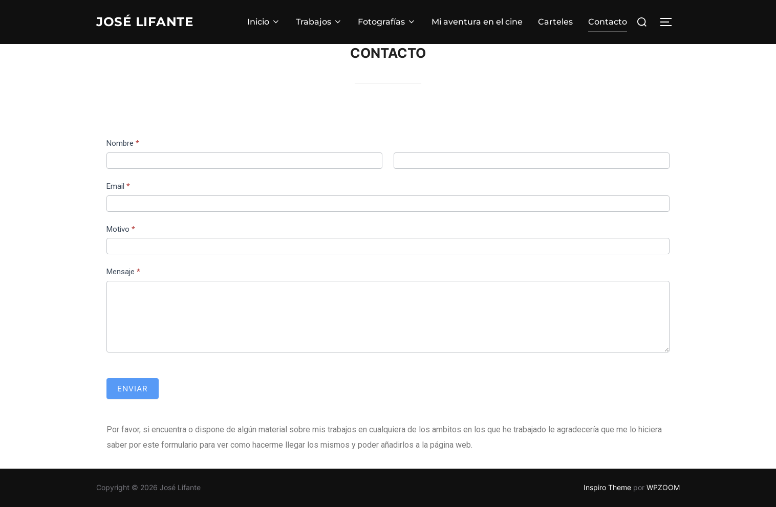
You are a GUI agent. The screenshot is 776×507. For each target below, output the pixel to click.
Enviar (132, 388)
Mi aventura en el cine (477, 22)
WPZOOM (663, 487)
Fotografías (387, 22)
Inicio (264, 22)
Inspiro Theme (607, 487)
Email (118, 186)
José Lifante (148, 22)
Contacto (607, 22)
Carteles (555, 22)
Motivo (120, 229)
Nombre (122, 143)
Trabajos (319, 22)
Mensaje (123, 271)
